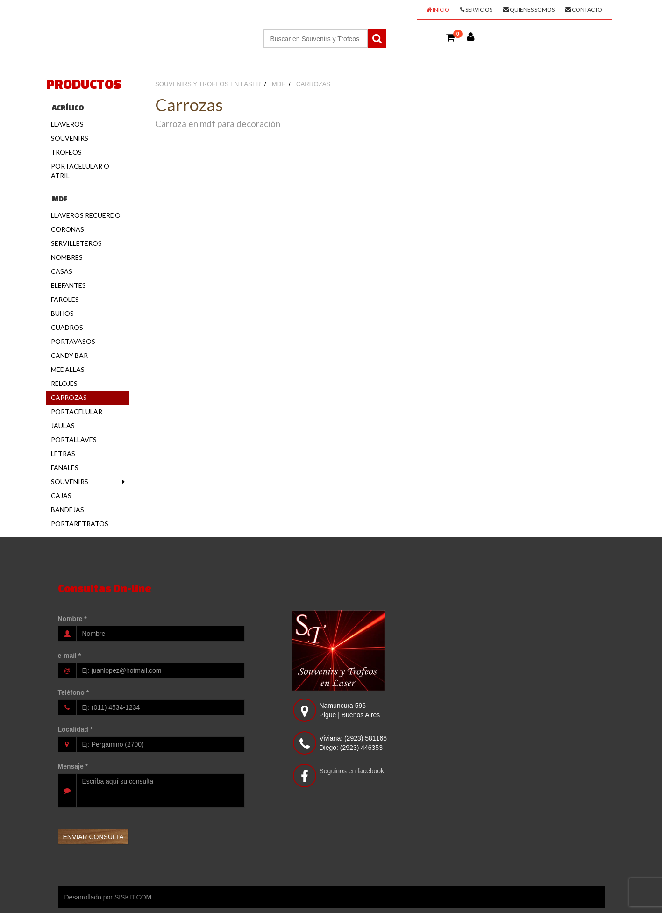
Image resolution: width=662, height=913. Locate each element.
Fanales (64, 467)
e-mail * (69, 655)
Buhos (62, 313)
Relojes (64, 383)
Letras (63, 453)
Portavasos (73, 341)
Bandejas (67, 510)
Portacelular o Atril (80, 170)
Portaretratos (79, 524)
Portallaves (74, 439)
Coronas (67, 229)
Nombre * (72, 618)
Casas (61, 271)
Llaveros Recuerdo (86, 215)
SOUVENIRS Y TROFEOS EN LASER (128, 12)
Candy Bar (69, 355)
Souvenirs (69, 138)
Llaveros (67, 124)
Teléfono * (73, 692)
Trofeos (66, 152)
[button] (450, 37)
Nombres (67, 257)
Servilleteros (76, 243)
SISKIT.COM (132, 897)
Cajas (61, 495)
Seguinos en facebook (352, 771)
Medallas (68, 369)
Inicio (438, 9)
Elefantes (68, 285)
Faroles (65, 299)
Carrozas (69, 397)
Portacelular (76, 411)
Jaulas (63, 425)
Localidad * (75, 729)
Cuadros (67, 327)
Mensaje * (73, 766)
